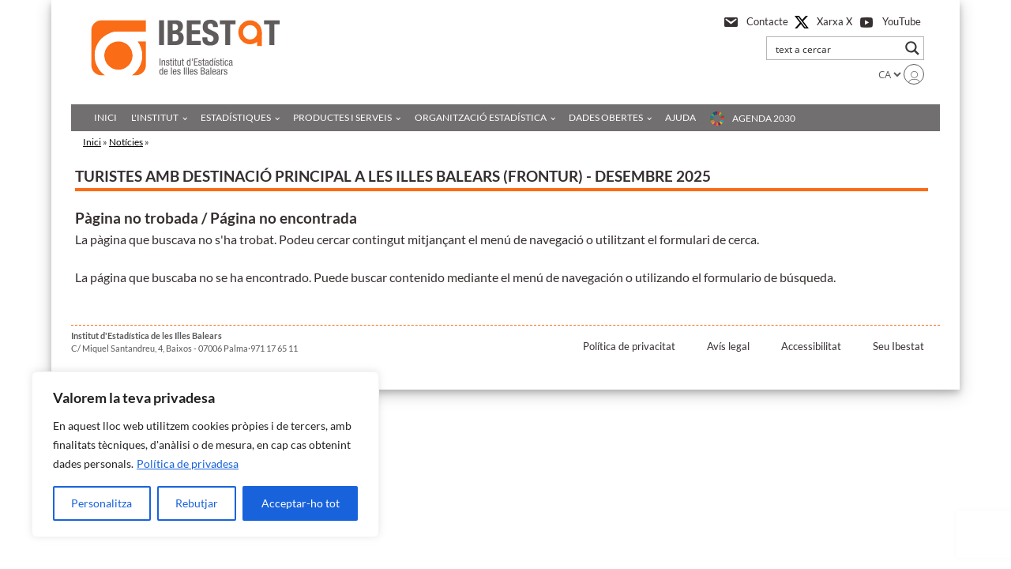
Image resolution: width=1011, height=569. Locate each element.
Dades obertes (606, 117)
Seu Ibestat (898, 346)
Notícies (126, 142)
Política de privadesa (188, 463)
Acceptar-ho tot (300, 503)
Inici (105, 117)
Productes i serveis (342, 117)
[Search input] (835, 48)
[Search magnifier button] (912, 48)
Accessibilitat (811, 346)
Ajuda (680, 117)
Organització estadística (481, 117)
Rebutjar (196, 503)
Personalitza (101, 503)
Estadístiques (236, 117)
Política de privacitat (629, 346)
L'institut (155, 117)
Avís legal (728, 346)
